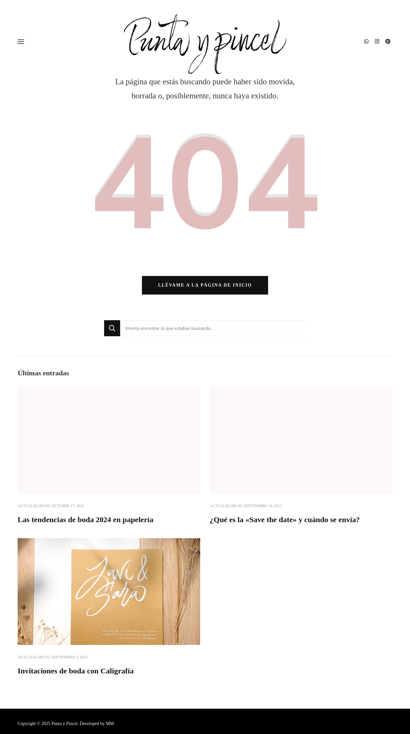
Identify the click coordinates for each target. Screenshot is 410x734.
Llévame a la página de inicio (205, 285)
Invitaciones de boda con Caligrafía (76, 671)
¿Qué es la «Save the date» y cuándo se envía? (285, 519)
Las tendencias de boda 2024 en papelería (85, 519)
